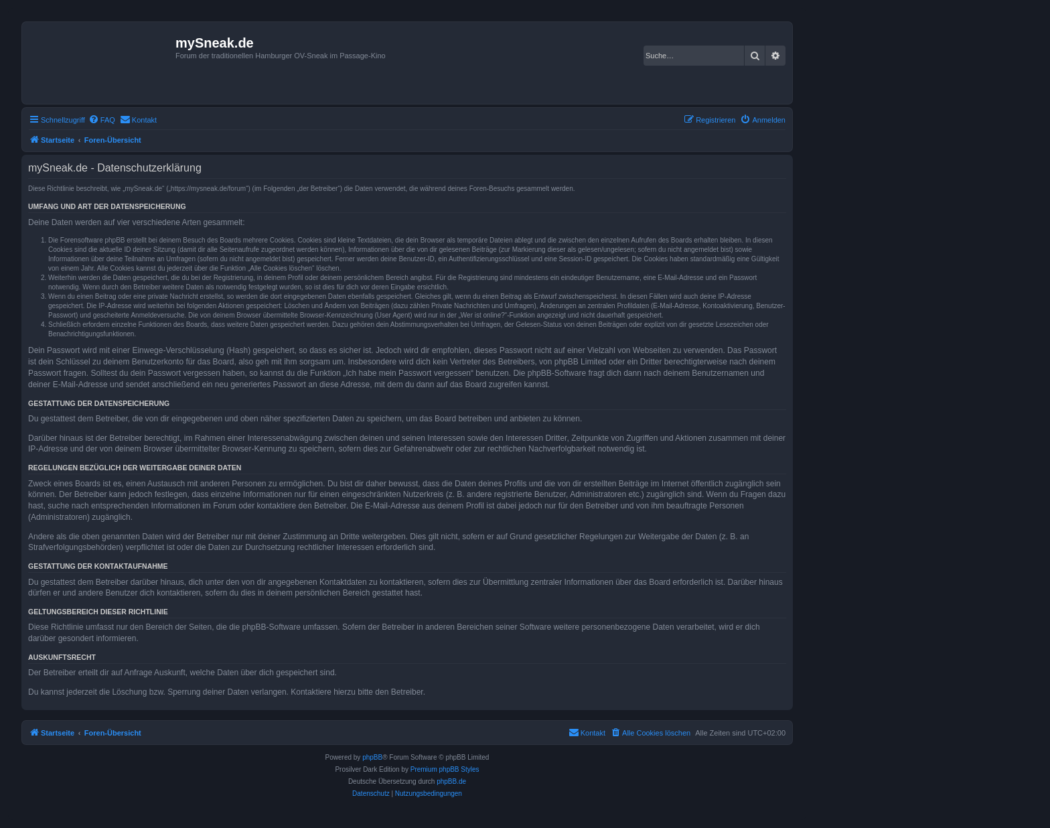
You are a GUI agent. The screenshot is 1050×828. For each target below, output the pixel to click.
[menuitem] (101, 120)
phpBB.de (451, 781)
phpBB (372, 757)
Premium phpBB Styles (444, 769)
